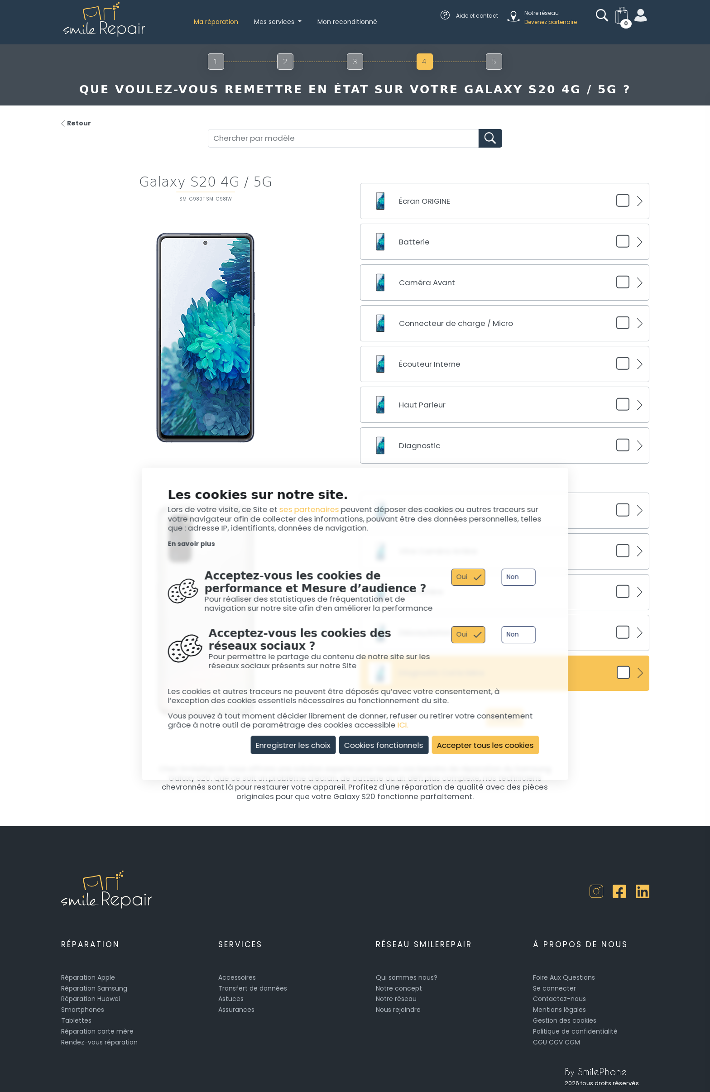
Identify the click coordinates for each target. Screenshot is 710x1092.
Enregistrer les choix (293, 744)
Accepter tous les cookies (485, 744)
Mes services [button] (275, 21)
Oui (461, 576)
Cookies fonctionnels (383, 744)
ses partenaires (309, 509)
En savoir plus (191, 543)
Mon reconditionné (347, 21)
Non (512, 576)
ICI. (403, 724)
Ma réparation (216, 21)
